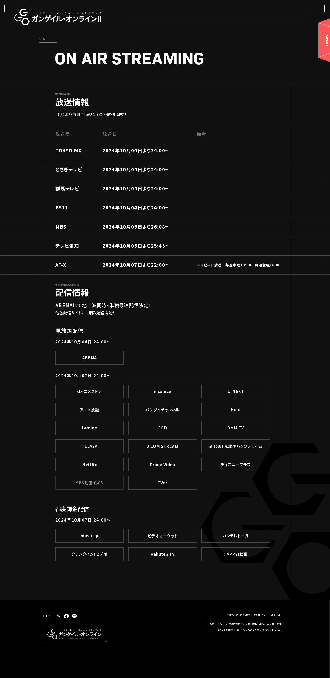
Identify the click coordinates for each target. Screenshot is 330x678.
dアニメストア (89, 391)
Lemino (89, 428)
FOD (162, 428)
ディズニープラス (235, 464)
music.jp (89, 535)
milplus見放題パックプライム (235, 446)
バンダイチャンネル (163, 409)
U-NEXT (235, 391)
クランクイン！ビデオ (89, 554)
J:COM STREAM (162, 446)
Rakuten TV (162, 554)
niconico (162, 391)
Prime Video (162, 464)
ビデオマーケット (163, 535)
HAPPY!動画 (235, 554)
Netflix (89, 464)
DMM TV (235, 428)
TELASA (89, 446)
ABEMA (89, 357)
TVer (162, 482)
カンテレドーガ (235, 535)
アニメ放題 (89, 409)
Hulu (235, 409)
